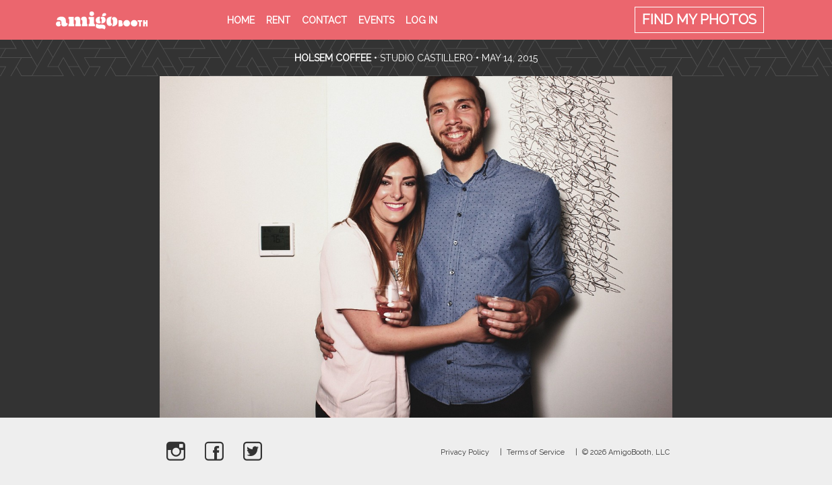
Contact (324, 20)
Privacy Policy (465, 452)
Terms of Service (536, 452)
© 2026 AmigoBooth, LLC (626, 452)
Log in (421, 20)
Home (241, 20)
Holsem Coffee (332, 58)
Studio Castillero (426, 58)
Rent (278, 20)
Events (376, 20)
